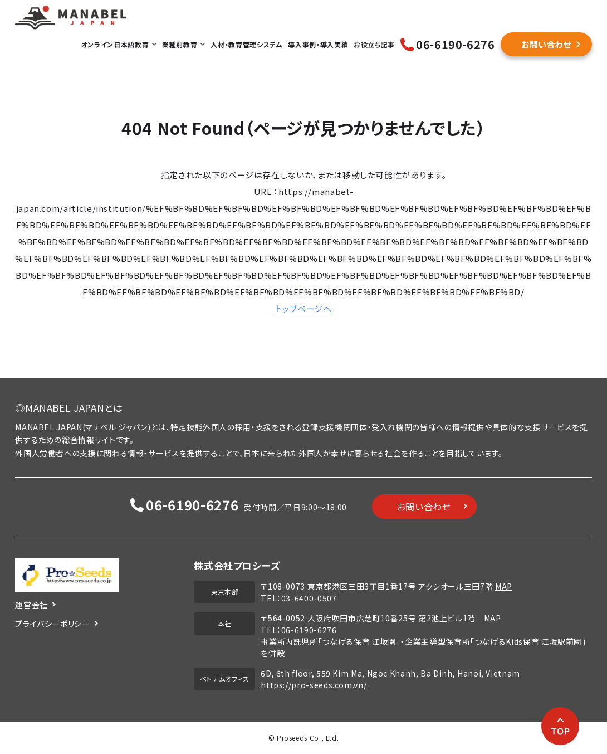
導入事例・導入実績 (318, 44)
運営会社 (31, 604)
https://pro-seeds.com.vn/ (313, 684)
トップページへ (303, 308)
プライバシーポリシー (52, 623)
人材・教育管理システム (246, 44)
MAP (503, 586)
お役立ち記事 (374, 44)
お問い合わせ (546, 44)
